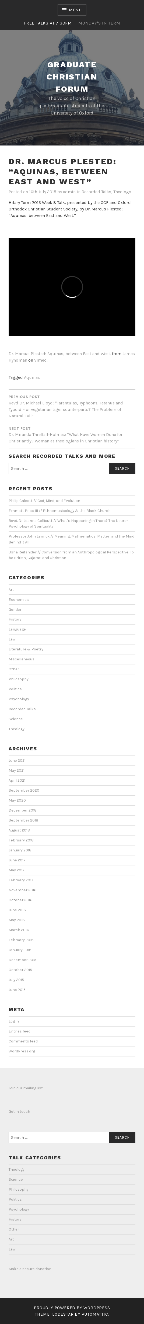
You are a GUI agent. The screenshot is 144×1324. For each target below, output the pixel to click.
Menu (75, 9)
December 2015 (22, 960)
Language (17, 629)
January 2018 (20, 850)
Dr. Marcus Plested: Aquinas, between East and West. (60, 353)
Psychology (19, 699)
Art (11, 589)
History (15, 619)
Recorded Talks (96, 191)
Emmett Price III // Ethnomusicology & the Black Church (60, 510)
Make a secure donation (30, 1269)
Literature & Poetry (26, 649)
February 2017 (21, 880)
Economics (19, 599)
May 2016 (17, 920)
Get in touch (19, 1111)
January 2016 (20, 950)
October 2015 (20, 970)
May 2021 (16, 770)
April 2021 (17, 780)
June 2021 (17, 760)
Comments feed (23, 1041)
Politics (15, 689)
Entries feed (19, 1031)
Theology (122, 191)
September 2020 (24, 790)
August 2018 (19, 830)
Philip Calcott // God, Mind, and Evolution (44, 500)
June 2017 (17, 860)
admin (69, 191)
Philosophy (19, 679)
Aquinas (32, 377)
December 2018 (23, 810)
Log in (14, 1021)
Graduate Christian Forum (72, 76)
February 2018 (21, 840)
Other (14, 669)
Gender (15, 609)
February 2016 (21, 940)
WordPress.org (22, 1051)
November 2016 (22, 890)
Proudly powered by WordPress (72, 1307)
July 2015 (16, 980)
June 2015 (17, 989)
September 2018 (23, 820)
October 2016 (20, 900)
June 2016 (17, 910)
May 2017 (16, 870)
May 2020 (17, 800)
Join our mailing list (26, 1088)
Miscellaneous (21, 659)
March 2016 (19, 930)
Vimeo (40, 360)
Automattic (95, 1314)
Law (12, 639)
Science (16, 719)
